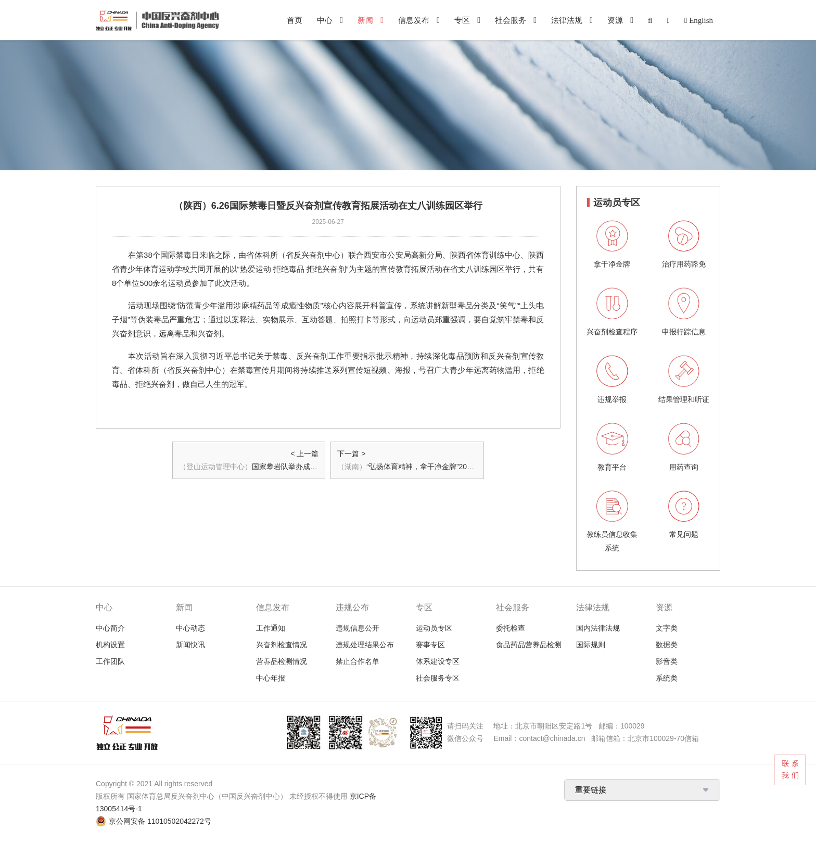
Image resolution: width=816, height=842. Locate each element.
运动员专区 (434, 628)
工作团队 (110, 661)
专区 (462, 20)
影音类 (667, 661)
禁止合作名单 (357, 661)
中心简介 (110, 628)
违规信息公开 (357, 628)
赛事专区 (430, 644)
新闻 (365, 20)
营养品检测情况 (281, 661)
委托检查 (510, 628)
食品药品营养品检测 (529, 644)
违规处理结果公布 (365, 644)
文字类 (667, 628)
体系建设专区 (438, 661)
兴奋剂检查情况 (281, 644)
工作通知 (270, 628)
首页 (294, 20)
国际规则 (590, 644)
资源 (615, 20)
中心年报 (270, 678)
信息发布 (413, 20)
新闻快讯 (190, 644)
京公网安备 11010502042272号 (160, 821)
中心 (325, 20)
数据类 (667, 644)
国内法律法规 (598, 628)
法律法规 (566, 20)
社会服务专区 (438, 678)
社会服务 (510, 20)
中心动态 (190, 628)
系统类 (667, 678)
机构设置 (110, 644)
